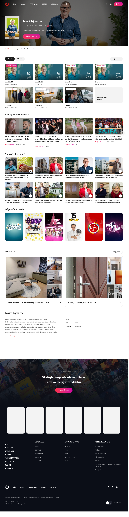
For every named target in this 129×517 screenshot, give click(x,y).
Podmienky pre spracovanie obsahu (12, 503)
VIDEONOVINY (70, 457)
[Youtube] (117, 493)
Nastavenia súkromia (34, 503)
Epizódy (15, 49)
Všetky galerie (116, 251)
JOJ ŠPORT (11, 453)
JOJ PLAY (10, 449)
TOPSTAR (38, 450)
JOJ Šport (54, 4)
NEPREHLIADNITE (102, 442)
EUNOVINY (69, 460)
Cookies (25, 503)
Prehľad (7, 49)
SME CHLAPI (39, 453)
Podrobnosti (24, 49)
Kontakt (57, 503)
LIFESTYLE (39, 442)
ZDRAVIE (38, 457)
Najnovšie (116, 59)
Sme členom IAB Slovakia (47, 503)
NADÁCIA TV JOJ (14, 462)
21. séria (20, 59)
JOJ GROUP (11, 475)
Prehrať (64, 390)
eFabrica (25, 509)
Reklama (97, 450)
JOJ (7, 444)
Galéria (33, 49)
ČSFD (26, 26)
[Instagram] (112, 493)
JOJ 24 (44, 4)
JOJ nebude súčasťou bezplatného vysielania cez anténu (108, 465)
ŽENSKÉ (37, 446)
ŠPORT (67, 453)
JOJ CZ (9, 470)
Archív (23, 4)
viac (69, 30)
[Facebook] (108, 493)
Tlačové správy (99, 446)
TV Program (33, 4)
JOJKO (8, 457)
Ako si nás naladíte (100, 453)
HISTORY (38, 460)
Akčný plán (98, 470)
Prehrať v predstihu (31, 36)
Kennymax (13, 509)
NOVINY (68, 446)
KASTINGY (11, 466)
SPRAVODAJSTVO (72, 442)
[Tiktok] (121, 493)
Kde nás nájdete (99, 457)
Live (14, 4)
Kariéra (97, 460)
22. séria (9, 59)
